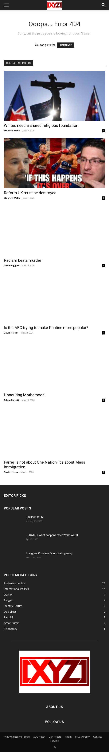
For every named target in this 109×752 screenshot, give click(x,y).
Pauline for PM (35, 516)
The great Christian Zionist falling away (49, 553)
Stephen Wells (12, 130)
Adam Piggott (11, 265)
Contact (97, 736)
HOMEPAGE (66, 45)
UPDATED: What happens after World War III (52, 535)
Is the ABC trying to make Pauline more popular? (46, 327)
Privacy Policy (82, 736)
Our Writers (55, 736)
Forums (54, 740)
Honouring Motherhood (24, 395)
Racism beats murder (22, 260)
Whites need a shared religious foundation (41, 125)
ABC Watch (39, 736)
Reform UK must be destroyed (30, 193)
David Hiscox (11, 332)
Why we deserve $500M (17, 736)
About (68, 736)
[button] (6, 5)
